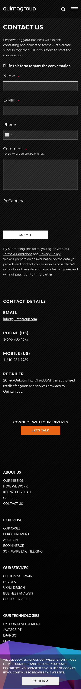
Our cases (11, 528)
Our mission (13, 480)
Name (11, 76)
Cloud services (16, 599)
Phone (9, 125)
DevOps (9, 582)
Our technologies (21, 615)
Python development (21, 624)
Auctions (11, 540)
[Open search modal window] (63, 9)
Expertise (12, 520)
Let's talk (40, 430)
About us (12, 472)
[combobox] (8, 134)
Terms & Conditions (17, 254)
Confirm (40, 681)
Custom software (18, 576)
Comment (24, 151)
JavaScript (12, 629)
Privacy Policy (50, 254)
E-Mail (11, 100)
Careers (10, 498)
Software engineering (23, 551)
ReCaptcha (14, 201)
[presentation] (35, 214)
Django (9, 635)
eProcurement (16, 534)
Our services (15, 568)
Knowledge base (17, 492)
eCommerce (13, 545)
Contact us (13, 503)
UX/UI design (14, 587)
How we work (15, 486)
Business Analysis (18, 593)
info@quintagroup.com (20, 319)
